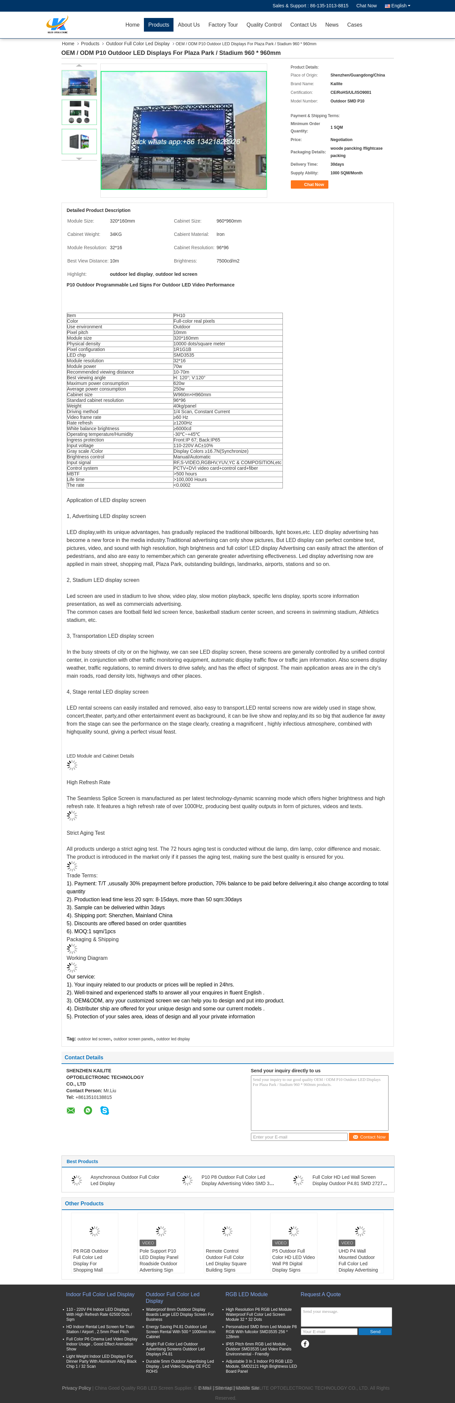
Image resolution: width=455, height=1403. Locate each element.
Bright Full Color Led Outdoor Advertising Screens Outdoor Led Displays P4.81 (175, 1349)
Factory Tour (223, 25)
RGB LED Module (247, 1294)
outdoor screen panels (133, 1039)
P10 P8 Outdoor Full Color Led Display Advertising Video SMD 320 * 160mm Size (238, 1183)
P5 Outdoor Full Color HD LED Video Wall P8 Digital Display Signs (293, 1260)
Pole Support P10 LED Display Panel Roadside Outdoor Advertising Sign (159, 1260)
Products (158, 25)
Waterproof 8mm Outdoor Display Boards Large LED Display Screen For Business (180, 1314)
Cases (354, 25)
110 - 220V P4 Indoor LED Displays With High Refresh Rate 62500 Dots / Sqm (99, 1314)
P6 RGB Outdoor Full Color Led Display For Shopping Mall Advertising (90, 1263)
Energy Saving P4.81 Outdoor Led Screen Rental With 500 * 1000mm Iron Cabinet (181, 1331)
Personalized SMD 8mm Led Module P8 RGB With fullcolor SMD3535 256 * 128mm (261, 1331)
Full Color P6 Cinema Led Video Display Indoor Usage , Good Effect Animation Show (102, 1344)
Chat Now (366, 5)
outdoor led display (173, 1039)
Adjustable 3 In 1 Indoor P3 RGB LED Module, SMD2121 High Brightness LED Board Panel (261, 1366)
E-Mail (204, 1388)
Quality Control (264, 25)
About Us (189, 25)
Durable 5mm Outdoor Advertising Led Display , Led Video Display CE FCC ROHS (180, 1366)
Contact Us (303, 25)
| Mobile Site (246, 1388)
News (332, 25)
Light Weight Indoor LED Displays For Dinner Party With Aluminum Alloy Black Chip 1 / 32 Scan (101, 1361)
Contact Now (369, 1137)
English (401, 5)
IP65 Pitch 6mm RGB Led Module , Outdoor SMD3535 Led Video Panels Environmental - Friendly (258, 1349)
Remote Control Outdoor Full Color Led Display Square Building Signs (226, 1260)
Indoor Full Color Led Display (100, 1294)
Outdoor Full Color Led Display (138, 43)
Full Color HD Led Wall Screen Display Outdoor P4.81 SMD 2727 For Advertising (347, 1183)
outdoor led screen (93, 1039)
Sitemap (223, 1388)
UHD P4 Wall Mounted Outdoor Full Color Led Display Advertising (358, 1260)
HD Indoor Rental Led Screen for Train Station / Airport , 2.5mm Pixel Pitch (100, 1329)
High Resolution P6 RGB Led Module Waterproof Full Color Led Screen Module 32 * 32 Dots (259, 1314)
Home (133, 25)
